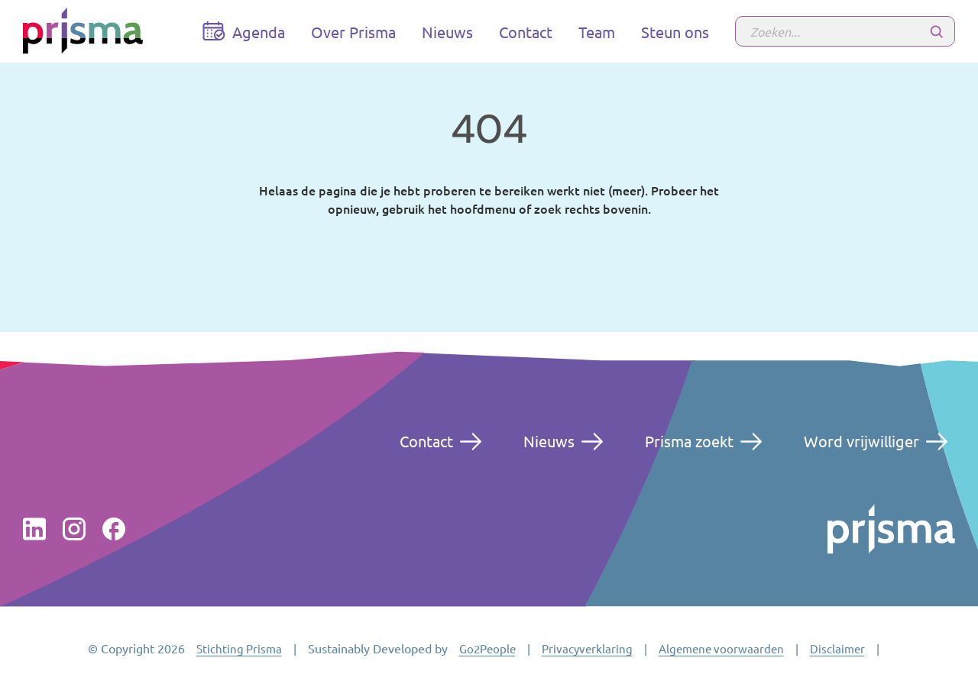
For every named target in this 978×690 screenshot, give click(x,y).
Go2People (487, 648)
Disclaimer (837, 648)
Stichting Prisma (239, 648)
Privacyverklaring (587, 648)
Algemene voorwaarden (721, 648)
